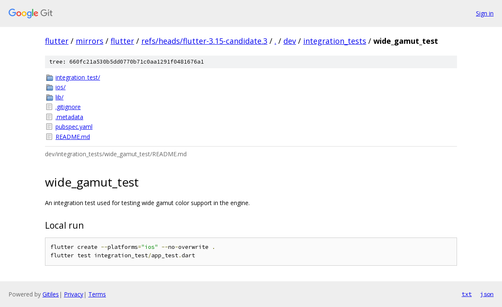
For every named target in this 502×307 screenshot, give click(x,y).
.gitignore (68, 107)
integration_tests (334, 41)
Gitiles (50, 294)
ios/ (60, 87)
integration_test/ (77, 77)
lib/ (59, 97)
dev (289, 41)
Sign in (485, 13)
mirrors (89, 41)
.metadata (69, 117)
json (487, 294)
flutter (57, 41)
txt (467, 294)
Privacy (73, 294)
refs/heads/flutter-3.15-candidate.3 (204, 41)
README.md (72, 137)
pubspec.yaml (73, 127)
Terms (97, 294)
